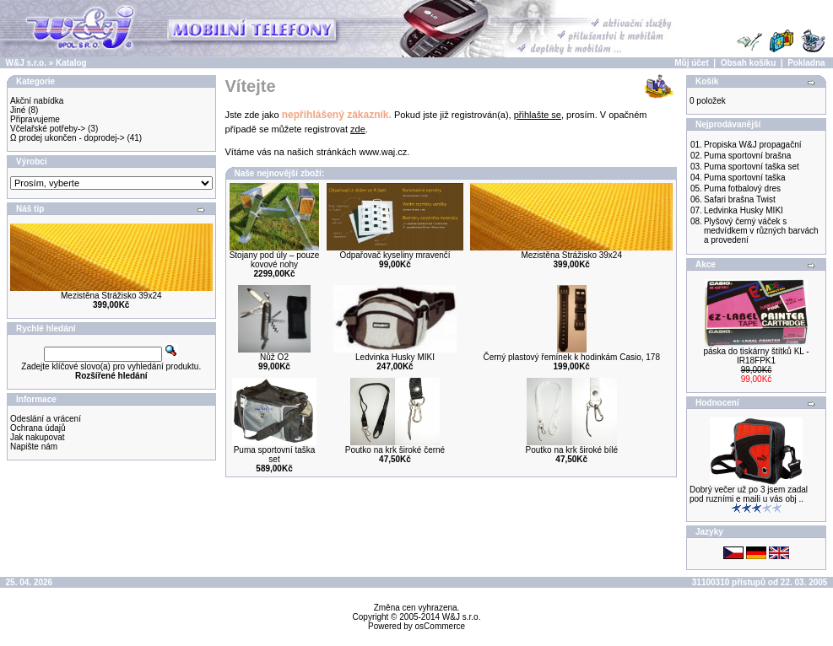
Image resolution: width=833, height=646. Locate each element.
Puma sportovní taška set (275, 454)
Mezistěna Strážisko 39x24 (111, 295)
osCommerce (440, 626)
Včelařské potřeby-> (47, 128)
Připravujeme (35, 119)
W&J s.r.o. (26, 62)
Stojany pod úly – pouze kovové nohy (275, 259)
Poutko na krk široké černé (395, 450)
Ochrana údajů (38, 428)
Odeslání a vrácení (45, 418)
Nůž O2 (274, 357)
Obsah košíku (748, 62)
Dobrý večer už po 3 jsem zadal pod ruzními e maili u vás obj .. (749, 494)
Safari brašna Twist (740, 199)
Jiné (17, 110)
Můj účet (691, 62)
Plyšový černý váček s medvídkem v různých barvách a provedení (761, 231)
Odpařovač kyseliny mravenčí (394, 255)
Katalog (71, 62)
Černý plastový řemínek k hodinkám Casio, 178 (571, 357)
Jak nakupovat (37, 437)
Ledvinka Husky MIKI (395, 357)
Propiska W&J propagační (753, 144)
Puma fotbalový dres (742, 188)
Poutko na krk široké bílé (571, 450)
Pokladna (806, 62)
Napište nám (33, 446)
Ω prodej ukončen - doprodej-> (67, 138)
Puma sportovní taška (745, 177)
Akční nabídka (36, 100)
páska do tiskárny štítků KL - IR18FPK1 (756, 356)
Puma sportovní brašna (747, 155)
